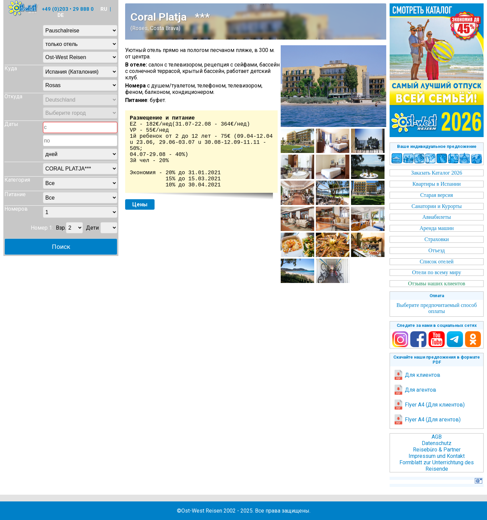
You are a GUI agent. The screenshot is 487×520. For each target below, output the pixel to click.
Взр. (61, 228)
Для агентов (414, 390)
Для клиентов (416, 375)
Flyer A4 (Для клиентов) (429, 404)
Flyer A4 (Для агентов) (427, 419)
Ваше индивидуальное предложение (437, 146)
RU (103, 9)
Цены (139, 204)
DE (60, 15)
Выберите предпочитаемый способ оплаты (436, 308)
